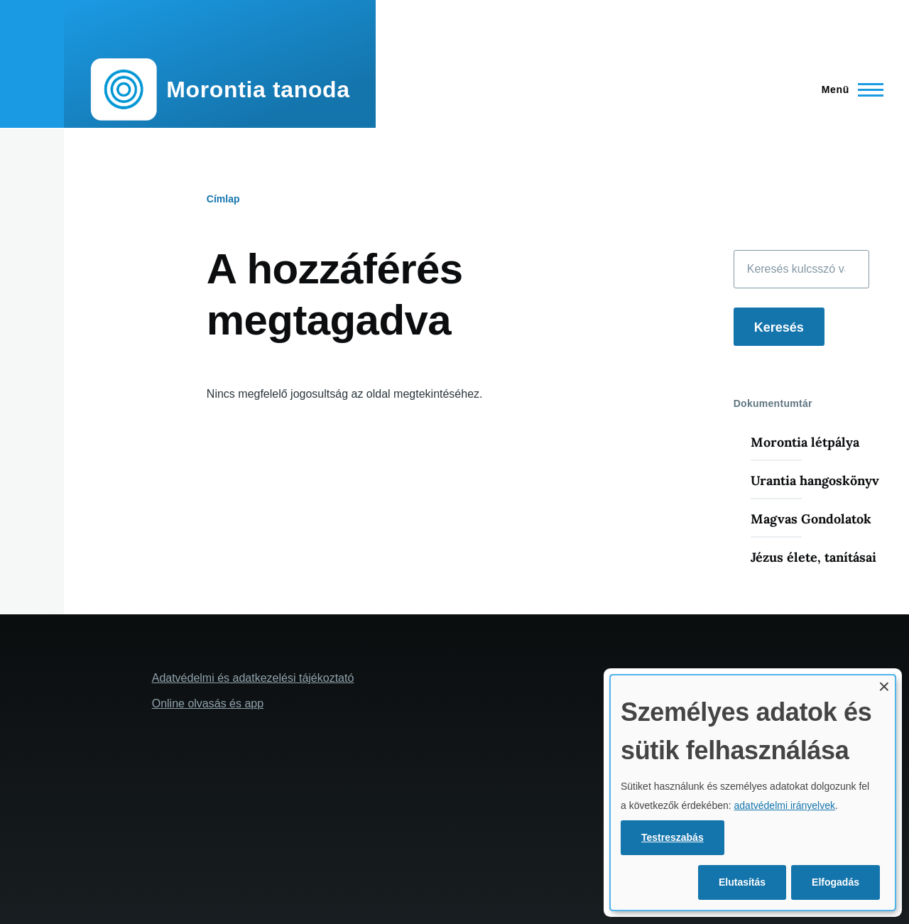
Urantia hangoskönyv (815, 480)
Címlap (223, 199)
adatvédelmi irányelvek (784, 805)
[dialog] (753, 792)
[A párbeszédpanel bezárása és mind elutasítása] (884, 684)
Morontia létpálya (805, 442)
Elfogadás (835, 882)
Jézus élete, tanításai (813, 557)
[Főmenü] (848, 89)
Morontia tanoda (257, 89)
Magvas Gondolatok (811, 519)
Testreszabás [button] (672, 837)
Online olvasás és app (207, 703)
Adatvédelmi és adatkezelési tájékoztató (253, 678)
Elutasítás (742, 882)
